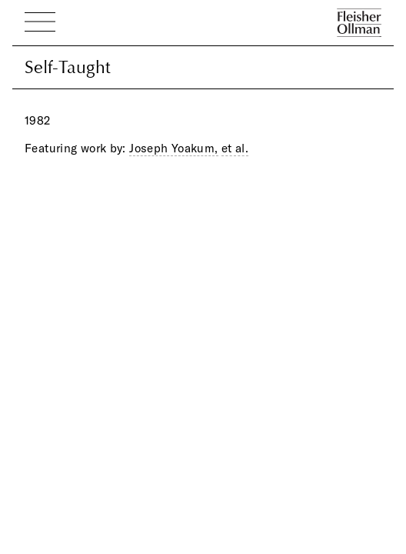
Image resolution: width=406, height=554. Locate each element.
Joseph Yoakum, (173, 148)
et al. (234, 148)
